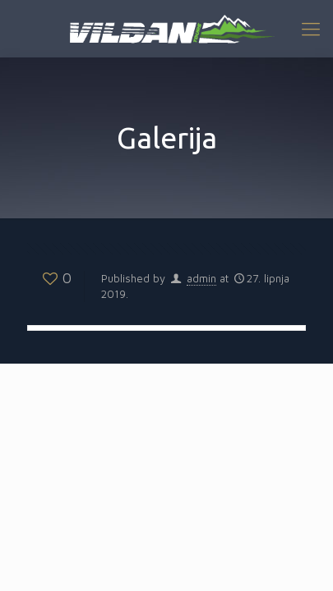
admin (201, 278)
